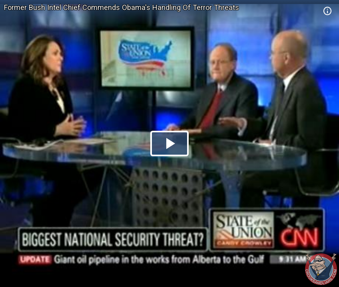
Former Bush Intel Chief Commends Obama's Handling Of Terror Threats (121, 7)
